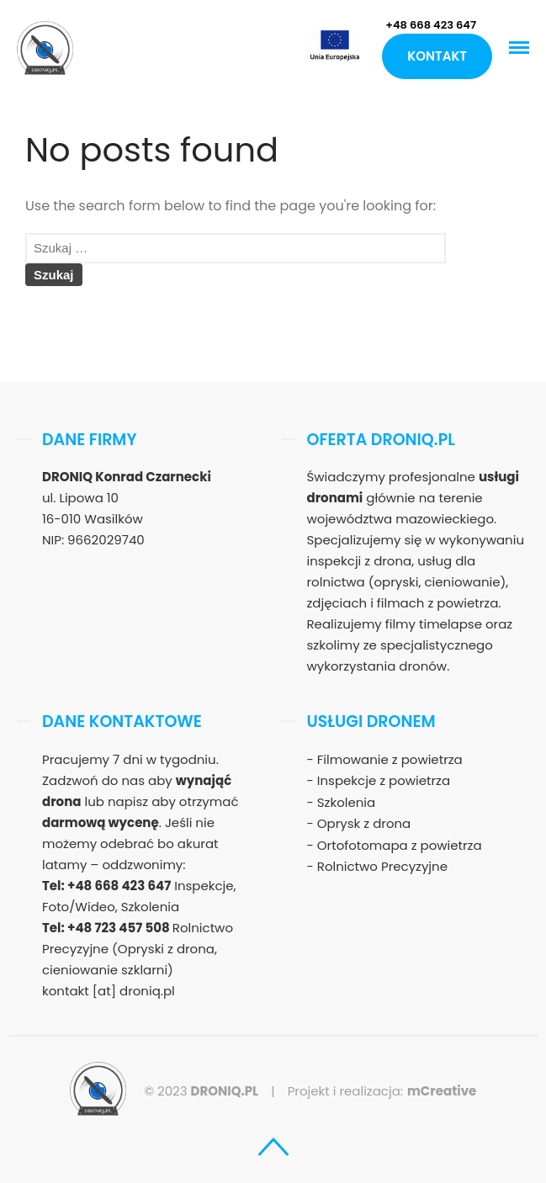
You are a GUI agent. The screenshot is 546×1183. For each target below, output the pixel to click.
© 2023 (201, 1091)
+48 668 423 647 (430, 25)
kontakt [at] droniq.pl (108, 991)
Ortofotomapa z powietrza (399, 845)
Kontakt (437, 56)
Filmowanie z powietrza (390, 759)
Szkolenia (346, 802)
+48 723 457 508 (119, 927)
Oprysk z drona (364, 823)
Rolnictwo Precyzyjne (382, 866)
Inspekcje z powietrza (383, 780)
